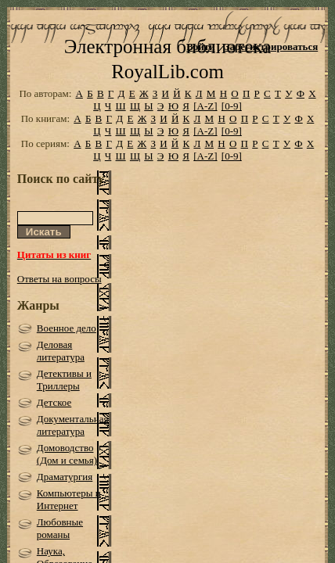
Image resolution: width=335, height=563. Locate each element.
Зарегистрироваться (271, 46)
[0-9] (232, 128)
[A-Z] (205, 128)
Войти (200, 46)
